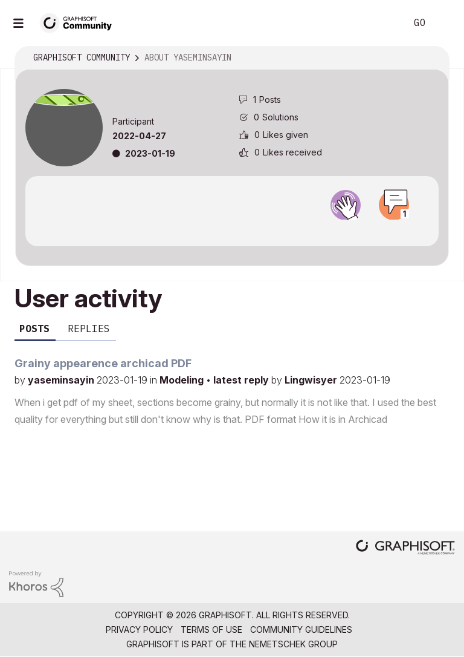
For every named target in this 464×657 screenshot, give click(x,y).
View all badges (232, 230)
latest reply (242, 380)
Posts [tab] (34, 328)
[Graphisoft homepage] (405, 548)
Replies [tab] (89, 328)
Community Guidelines (301, 629)
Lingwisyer (312, 380)
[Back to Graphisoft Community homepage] (79, 22)
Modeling (183, 380)
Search (383, 23)
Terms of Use (211, 629)
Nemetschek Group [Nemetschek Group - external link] (293, 644)
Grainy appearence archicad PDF (103, 363)
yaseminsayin (62, 380)
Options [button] (432, 58)
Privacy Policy (139, 629)
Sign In (444, 23)
